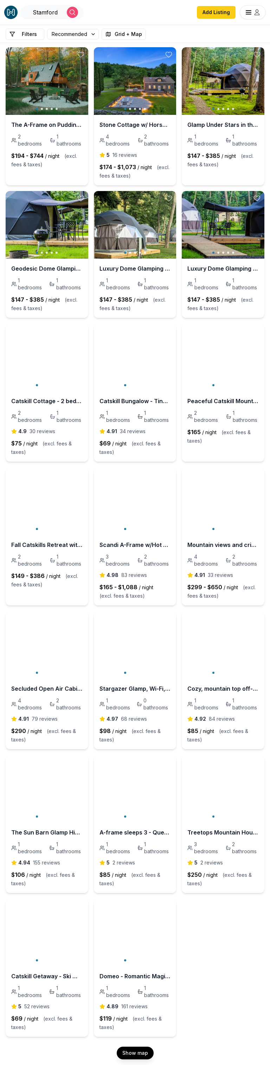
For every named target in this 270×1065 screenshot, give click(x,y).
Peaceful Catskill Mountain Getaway (223, 401)
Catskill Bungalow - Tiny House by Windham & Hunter (135, 401)
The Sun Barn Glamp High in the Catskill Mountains (47, 832)
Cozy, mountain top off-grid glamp (223, 688)
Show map (135, 1053)
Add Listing (216, 12)
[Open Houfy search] (52, 12)
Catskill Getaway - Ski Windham (47, 976)
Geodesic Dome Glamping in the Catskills (47, 268)
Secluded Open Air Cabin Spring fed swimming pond (47, 688)
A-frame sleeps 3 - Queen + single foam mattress (135, 832)
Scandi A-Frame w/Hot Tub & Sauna (135, 544)
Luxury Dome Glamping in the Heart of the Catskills (135, 268)
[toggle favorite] (81, 54)
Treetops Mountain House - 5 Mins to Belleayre (223, 832)
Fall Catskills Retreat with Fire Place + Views (47, 544)
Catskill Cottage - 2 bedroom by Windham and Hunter (47, 401)
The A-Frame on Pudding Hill (47, 124)
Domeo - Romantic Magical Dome (135, 976)
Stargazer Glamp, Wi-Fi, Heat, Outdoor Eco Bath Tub (135, 688)
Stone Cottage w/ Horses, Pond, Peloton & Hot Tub (135, 124)
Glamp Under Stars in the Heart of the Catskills (223, 124)
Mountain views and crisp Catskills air (223, 544)
